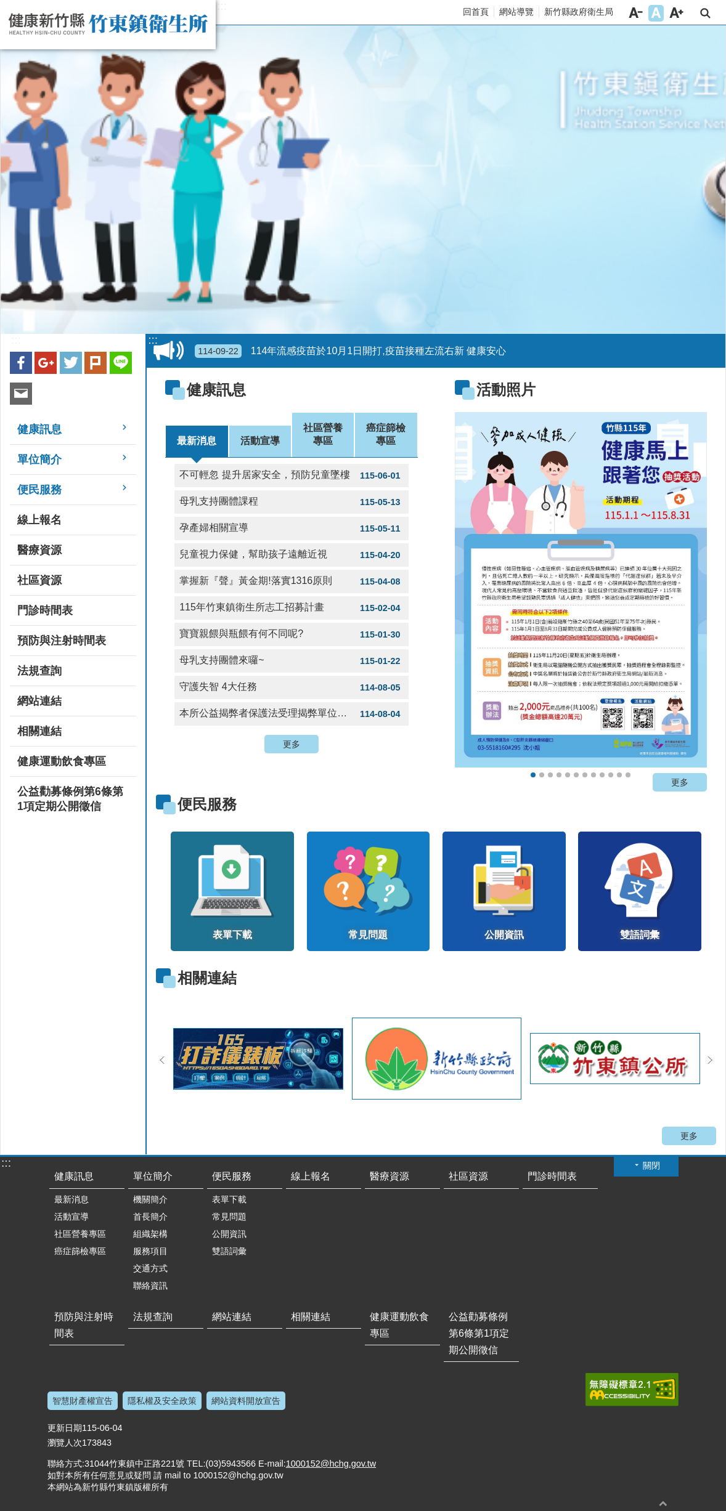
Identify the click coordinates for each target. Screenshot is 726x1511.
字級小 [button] (635, 13)
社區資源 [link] (39, 580)
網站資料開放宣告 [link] (245, 1401)
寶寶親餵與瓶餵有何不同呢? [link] (291, 634)
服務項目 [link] (150, 1251)
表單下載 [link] (229, 1199)
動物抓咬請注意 (628, 774)
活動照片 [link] (506, 389)
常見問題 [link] (229, 1216)
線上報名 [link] (39, 520)
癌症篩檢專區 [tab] (386, 434)
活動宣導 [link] (71, 1216)
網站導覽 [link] (516, 12)
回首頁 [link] (476, 12)
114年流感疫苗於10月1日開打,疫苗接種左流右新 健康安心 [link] (350, 351)
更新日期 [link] (64, 1428)
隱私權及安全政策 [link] (162, 1401)
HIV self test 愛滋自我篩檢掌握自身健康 (619, 774)
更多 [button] (291, 744)
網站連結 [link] (39, 701)
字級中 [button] (656, 13)
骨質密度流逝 (610, 774)
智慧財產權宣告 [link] (82, 1401)
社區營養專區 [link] (80, 1234)
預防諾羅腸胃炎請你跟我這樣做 (593, 774)
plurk (95, 363)
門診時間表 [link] (45, 610)
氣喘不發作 (602, 774)
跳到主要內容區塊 (6, 6)
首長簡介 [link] (150, 1216)
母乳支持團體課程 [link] (291, 502)
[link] (581, 590)
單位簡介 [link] (39, 459)
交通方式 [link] (150, 1268)
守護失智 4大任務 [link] (291, 687)
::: (222, 6)
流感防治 (576, 774)
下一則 (710, 1060)
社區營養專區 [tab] (323, 434)
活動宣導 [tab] (260, 440)
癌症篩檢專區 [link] (80, 1251)
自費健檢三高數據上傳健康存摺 (541, 774)
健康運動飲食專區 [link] (61, 761)
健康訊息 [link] (39, 429)
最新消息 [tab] (196, 440)
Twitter (71, 363)
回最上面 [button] (663, 1503)
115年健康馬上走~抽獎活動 (533, 774)
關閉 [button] (651, 1165)
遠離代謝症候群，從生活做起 (567, 774)
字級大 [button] (676, 13)
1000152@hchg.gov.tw (331, 1463)
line (121, 363)
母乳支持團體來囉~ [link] (291, 661)
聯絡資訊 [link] (150, 1285)
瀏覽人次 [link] (64, 1443)
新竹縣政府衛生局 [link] (578, 12)
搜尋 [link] (705, 13)
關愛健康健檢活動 (550, 774)
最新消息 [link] (71, 1199)
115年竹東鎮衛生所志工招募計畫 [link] (291, 608)
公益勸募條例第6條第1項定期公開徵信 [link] (70, 798)
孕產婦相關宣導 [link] (291, 528)
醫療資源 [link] (39, 550)
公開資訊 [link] (229, 1234)
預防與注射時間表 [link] (61, 640)
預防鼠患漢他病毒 (584, 774)
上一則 (162, 1060)
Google (46, 363)
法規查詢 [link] (39, 671)
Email (21, 394)
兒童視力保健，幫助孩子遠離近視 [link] (291, 555)
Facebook (21, 363)
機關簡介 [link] (150, 1199)
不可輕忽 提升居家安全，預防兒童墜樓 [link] (291, 475)
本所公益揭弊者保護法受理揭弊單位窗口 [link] (291, 714)
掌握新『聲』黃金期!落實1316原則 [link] (291, 581)
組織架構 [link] (150, 1234)
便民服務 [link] (39, 490)
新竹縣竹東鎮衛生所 (108, 24)
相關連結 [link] (39, 731)
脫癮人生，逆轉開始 (559, 774)
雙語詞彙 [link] (229, 1251)
